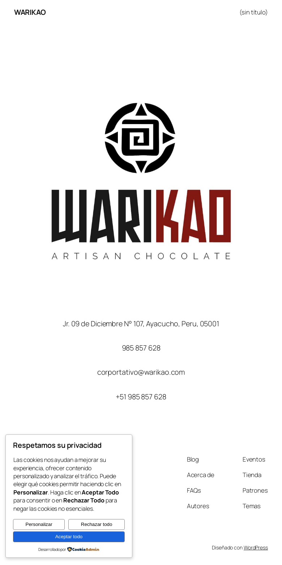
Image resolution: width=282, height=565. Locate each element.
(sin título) (253, 12)
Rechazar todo (96, 524)
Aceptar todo (69, 536)
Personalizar (39, 524)
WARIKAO (30, 12)
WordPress (256, 547)
